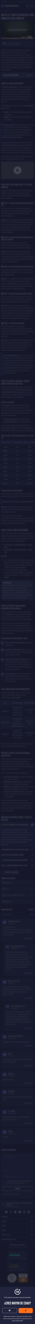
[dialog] (17, 662)
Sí (25, 1310)
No (9, 1310)
